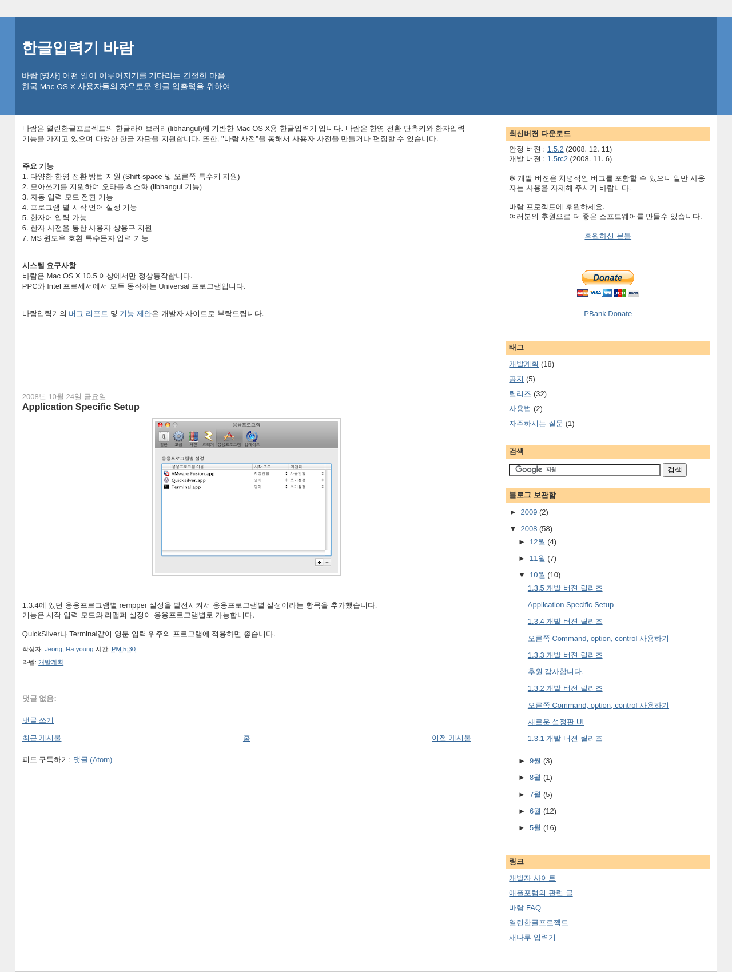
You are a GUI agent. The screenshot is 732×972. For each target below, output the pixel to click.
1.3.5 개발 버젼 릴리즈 (565, 588)
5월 (536, 827)
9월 (536, 760)
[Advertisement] (230, 353)
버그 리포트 (88, 313)
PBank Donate (608, 313)
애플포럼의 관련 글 (540, 893)
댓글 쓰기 (38, 720)
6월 (536, 811)
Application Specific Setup (571, 604)
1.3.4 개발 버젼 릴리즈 (565, 621)
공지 (516, 379)
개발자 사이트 (532, 878)
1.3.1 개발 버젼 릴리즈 (565, 738)
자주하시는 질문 (536, 423)
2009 (529, 512)
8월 (536, 777)
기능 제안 (136, 313)
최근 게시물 (42, 738)
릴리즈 (520, 393)
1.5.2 (555, 149)
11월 (538, 558)
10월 (538, 575)
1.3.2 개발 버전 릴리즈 (565, 688)
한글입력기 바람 (78, 48)
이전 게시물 (451, 738)
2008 (529, 528)
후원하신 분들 (607, 236)
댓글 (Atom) (93, 759)
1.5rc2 (557, 158)
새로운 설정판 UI (556, 722)
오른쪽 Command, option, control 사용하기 (598, 638)
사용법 (520, 408)
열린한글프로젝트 (538, 922)
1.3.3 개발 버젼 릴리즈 (565, 655)
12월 (538, 541)
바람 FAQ (525, 907)
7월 (536, 794)
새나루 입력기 (532, 937)
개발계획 (50, 662)
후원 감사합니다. (556, 671)
